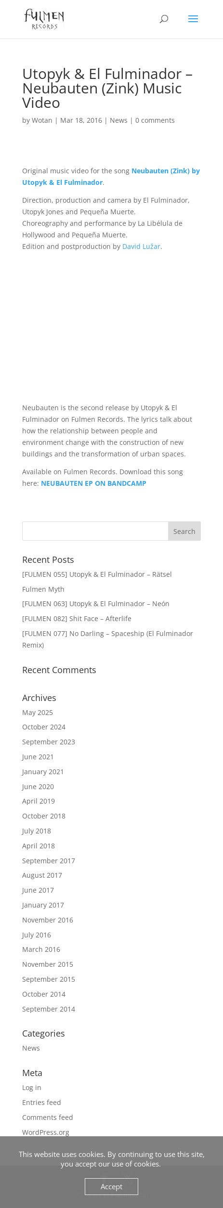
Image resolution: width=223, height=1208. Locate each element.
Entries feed (41, 1102)
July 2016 (36, 934)
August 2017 (42, 875)
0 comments (155, 120)
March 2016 (41, 949)
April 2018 (38, 845)
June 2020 (38, 786)
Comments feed (47, 1117)
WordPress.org (45, 1132)
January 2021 (43, 771)
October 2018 (44, 815)
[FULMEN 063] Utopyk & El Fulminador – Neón (96, 603)
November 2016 (47, 919)
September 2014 (48, 1008)
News (119, 120)
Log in (31, 1087)
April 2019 (38, 800)
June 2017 (38, 890)
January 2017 (43, 904)
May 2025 (37, 712)
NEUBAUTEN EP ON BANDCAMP (93, 483)
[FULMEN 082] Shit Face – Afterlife (76, 618)
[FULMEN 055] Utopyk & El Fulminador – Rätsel (97, 574)
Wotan (42, 120)
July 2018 (36, 830)
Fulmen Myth (43, 589)
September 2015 (48, 979)
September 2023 (48, 741)
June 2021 (38, 756)
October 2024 (44, 726)
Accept (111, 1186)
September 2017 (48, 860)
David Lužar (141, 246)
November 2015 (47, 964)
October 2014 (44, 994)
